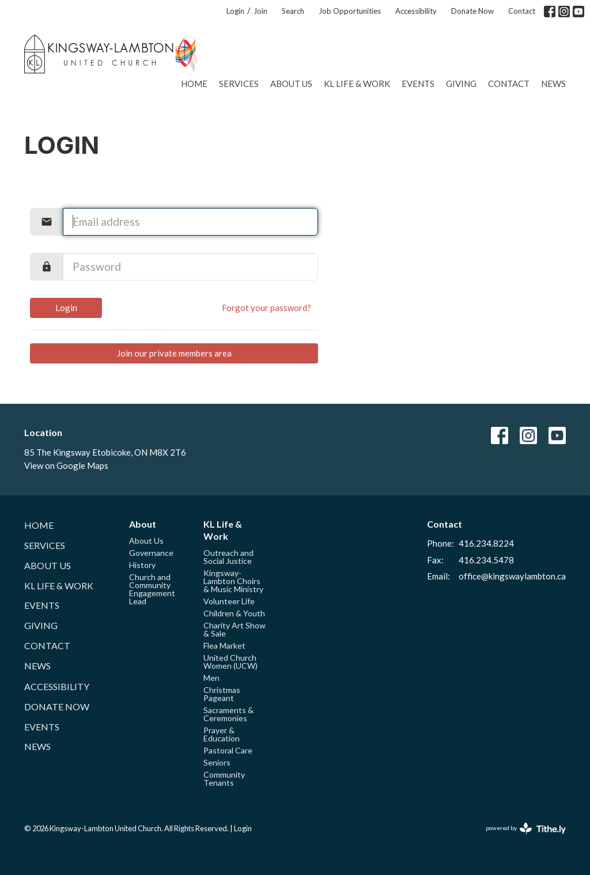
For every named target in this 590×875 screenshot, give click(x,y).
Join (260, 11)
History (142, 565)
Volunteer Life (229, 601)
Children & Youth (234, 613)
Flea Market (224, 645)
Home (194, 83)
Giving (461, 83)
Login (235, 11)
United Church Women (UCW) (230, 662)
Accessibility (416, 11)
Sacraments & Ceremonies (228, 714)
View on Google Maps (66, 465)
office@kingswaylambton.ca (512, 576)
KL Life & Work (357, 83)
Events (418, 83)
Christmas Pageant (221, 694)
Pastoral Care (227, 750)
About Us (291, 83)
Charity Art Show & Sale (234, 629)
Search (293, 11)
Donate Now (472, 11)
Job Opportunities (350, 11)
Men (211, 678)
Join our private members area (174, 353)
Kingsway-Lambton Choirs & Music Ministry (233, 581)
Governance (151, 553)
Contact (521, 11)
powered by (526, 828)
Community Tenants (224, 778)
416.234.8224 (486, 543)
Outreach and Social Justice (228, 557)
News (553, 83)
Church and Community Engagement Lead (152, 589)
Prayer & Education (221, 734)
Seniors (216, 762)
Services (239, 83)
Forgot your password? (266, 307)
